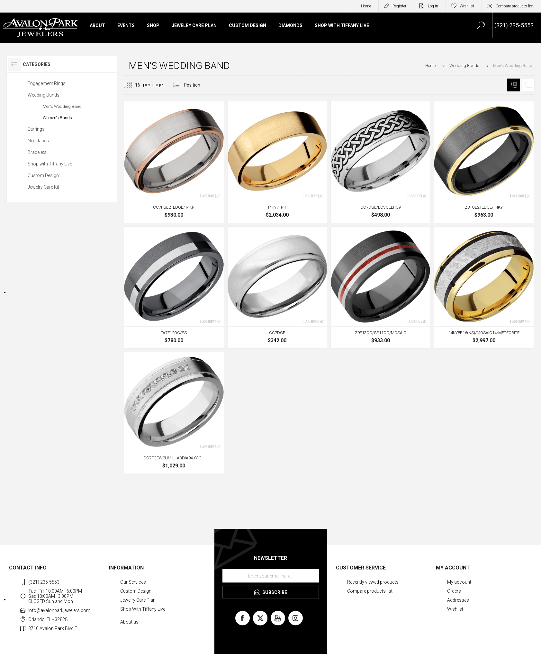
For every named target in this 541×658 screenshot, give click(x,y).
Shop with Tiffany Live (50, 163)
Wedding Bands (43, 95)
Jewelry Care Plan (138, 600)
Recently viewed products (373, 582)
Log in (433, 6)
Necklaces (38, 140)
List (528, 85)
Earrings (36, 129)
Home (366, 6)
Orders (454, 591)
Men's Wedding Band (62, 106)
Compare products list (515, 6)
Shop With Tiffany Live (142, 609)
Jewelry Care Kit (43, 187)
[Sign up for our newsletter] (270, 576)
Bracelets (37, 152)
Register (399, 6)
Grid (513, 85)
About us (129, 622)
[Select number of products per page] (133, 85)
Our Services (133, 582)
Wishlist (455, 609)
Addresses (458, 600)
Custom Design (43, 175)
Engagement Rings (47, 83)
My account (459, 582)
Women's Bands (57, 117)
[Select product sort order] (197, 85)
